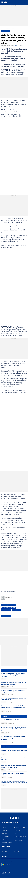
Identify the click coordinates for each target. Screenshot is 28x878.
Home (2, 28)
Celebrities (3, 702)
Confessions (3, 686)
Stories (2, 711)
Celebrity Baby (16, 610)
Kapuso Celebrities (6, 610)
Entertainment (10, 28)
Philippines (3, 678)
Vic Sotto (3, 605)
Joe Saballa (15, 45)
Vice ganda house (5, 615)
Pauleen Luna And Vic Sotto (8, 607)
